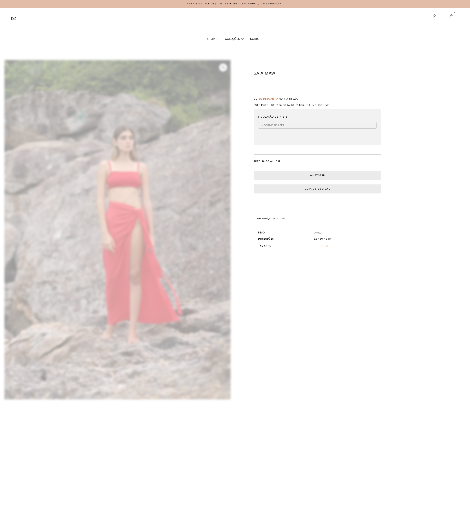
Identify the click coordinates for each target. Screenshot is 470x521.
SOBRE (256, 39)
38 (321, 246)
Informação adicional (271, 218)
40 (327, 246)
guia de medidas (317, 189)
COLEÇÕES (234, 39)
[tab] (271, 219)
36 (316, 246)
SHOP (212, 39)
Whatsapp (317, 175)
